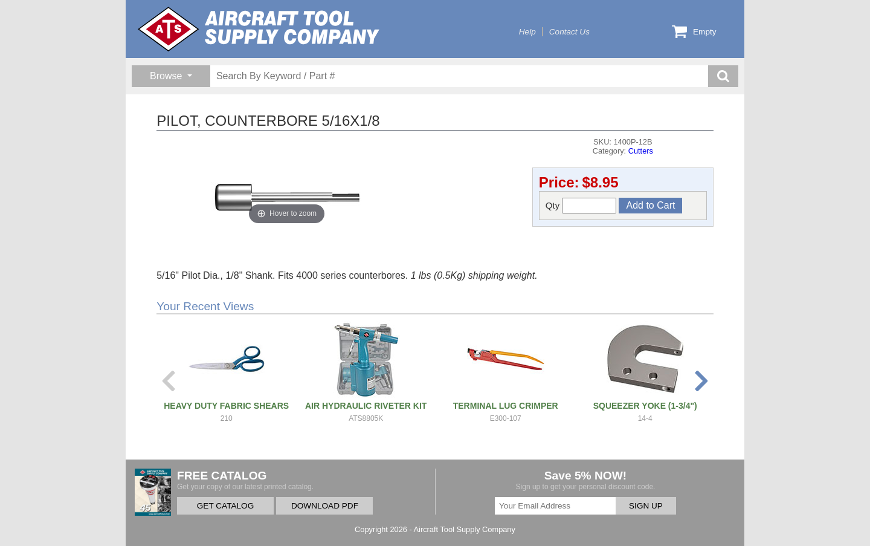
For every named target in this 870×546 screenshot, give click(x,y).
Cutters (640, 150)
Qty (581, 205)
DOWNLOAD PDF (324, 505)
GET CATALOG (225, 505)
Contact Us (569, 31)
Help (527, 31)
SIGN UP (646, 505)
